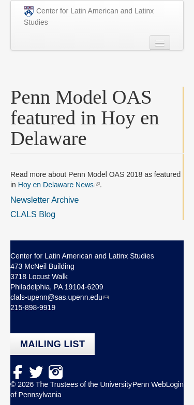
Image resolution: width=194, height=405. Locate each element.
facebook (17, 372)
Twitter (36, 372)
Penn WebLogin (158, 384)
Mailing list (52, 344)
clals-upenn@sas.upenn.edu (56, 297)
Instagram (56, 372)
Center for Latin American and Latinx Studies (89, 16)
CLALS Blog (32, 214)
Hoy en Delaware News (56, 185)
